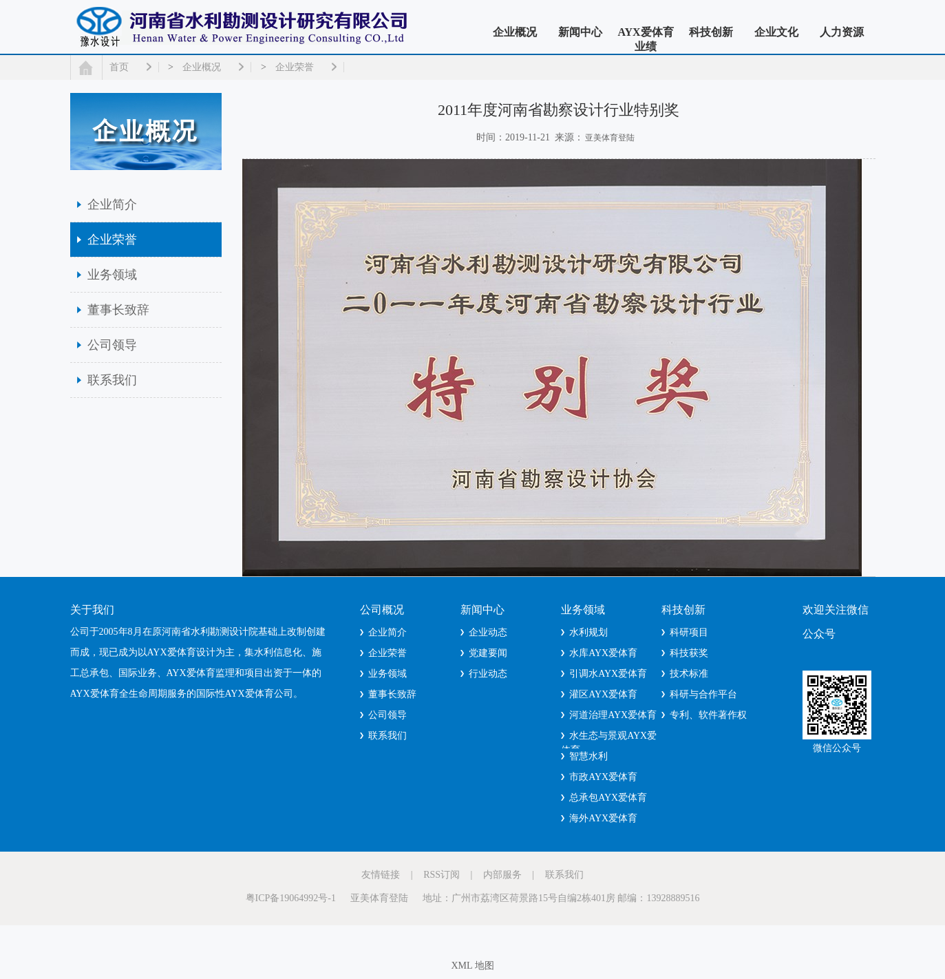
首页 (119, 67)
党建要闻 (488, 653)
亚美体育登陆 (610, 138)
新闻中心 (580, 32)
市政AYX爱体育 (603, 777)
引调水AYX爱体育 (608, 674)
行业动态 (488, 674)
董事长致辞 (118, 310)
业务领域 (112, 275)
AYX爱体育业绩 (645, 39)
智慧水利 (588, 756)
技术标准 (689, 674)
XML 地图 (472, 965)
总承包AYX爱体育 (608, 797)
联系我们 (112, 380)
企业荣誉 (294, 67)
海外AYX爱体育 (603, 818)
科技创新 (711, 32)
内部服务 (502, 875)
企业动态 (488, 632)
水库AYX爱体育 (603, 653)
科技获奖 (689, 653)
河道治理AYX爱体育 (613, 715)
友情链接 (380, 875)
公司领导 (112, 345)
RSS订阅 (441, 875)
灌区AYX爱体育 (603, 694)
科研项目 (689, 632)
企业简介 (112, 204)
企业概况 (515, 32)
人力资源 (842, 32)
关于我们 (92, 609)
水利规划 (588, 632)
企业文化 (776, 32)
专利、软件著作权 (708, 715)
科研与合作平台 (703, 694)
